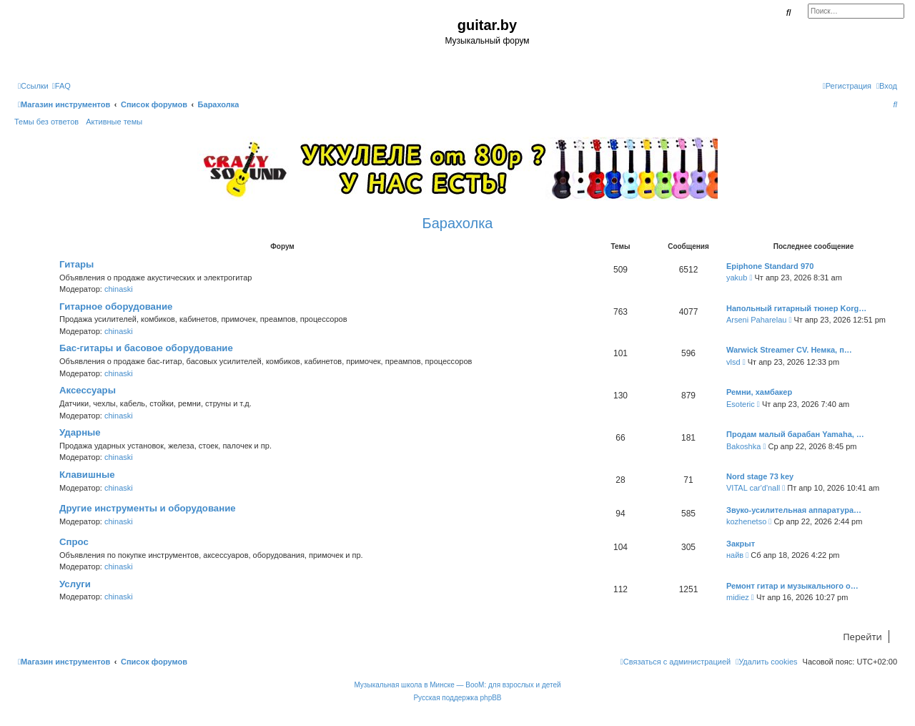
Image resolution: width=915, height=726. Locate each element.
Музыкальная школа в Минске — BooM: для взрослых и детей (457, 685)
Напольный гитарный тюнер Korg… (796, 308)
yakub (736, 277)
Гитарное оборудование (115, 306)
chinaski (118, 289)
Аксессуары (87, 390)
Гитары (76, 264)
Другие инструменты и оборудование (147, 508)
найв (734, 555)
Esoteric (740, 404)
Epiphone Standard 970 (769, 266)
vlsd (733, 362)
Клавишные (87, 474)
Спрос (74, 541)
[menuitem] (61, 85)
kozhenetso (746, 521)
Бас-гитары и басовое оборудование (146, 348)
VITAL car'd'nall (753, 488)
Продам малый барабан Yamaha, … (795, 434)
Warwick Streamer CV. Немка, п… (789, 349)
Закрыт (740, 543)
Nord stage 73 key (759, 476)
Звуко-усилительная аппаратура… (793, 510)
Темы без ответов (46, 121)
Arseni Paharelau (756, 319)
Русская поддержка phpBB (457, 698)
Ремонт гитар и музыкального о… (792, 586)
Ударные (80, 432)
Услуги (75, 584)
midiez (737, 597)
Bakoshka (743, 446)
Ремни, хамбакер (759, 392)
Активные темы (114, 121)
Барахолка (457, 223)
